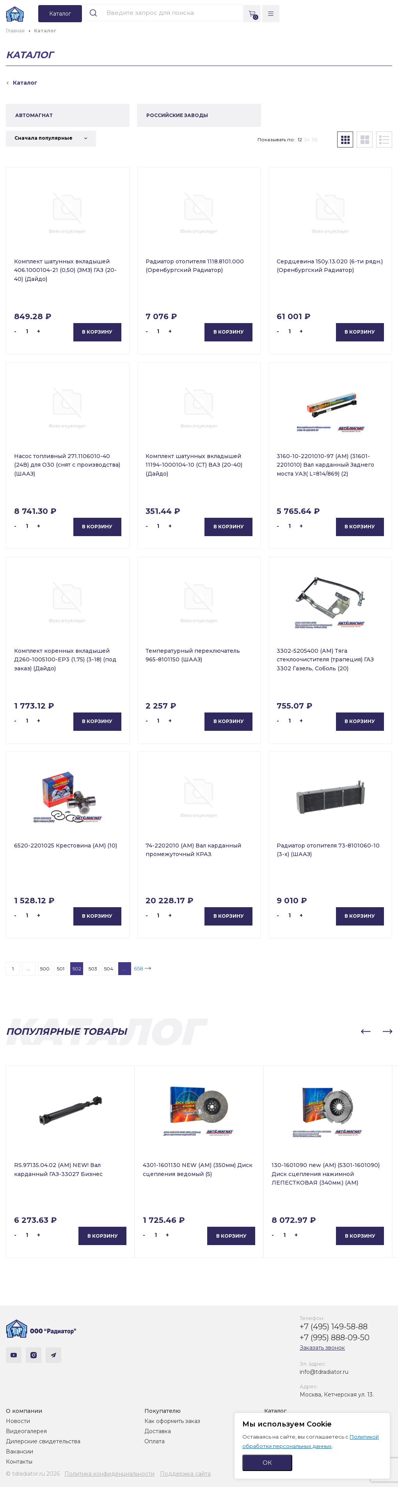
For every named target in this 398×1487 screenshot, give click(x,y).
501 (60, 969)
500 (45, 969)
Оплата (154, 1441)
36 (314, 139)
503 (93, 969)
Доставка (157, 1431)
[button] (365, 1031)
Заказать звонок (322, 1347)
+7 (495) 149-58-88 (334, 1326)
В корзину (97, 332)
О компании (24, 1410)
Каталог (275, 1410)
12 (300, 139)
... (28, 969)
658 (138, 968)
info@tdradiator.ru (324, 1371)
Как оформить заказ (172, 1421)
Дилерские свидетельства (43, 1441)
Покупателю (162, 1410)
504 (108, 969)
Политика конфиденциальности (109, 1473)
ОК (267, 1462)
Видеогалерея (26, 1431)
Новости (18, 1421)
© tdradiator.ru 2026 (33, 1473)
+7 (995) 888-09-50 (335, 1337)
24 (307, 139)
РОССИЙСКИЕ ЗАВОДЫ (177, 115)
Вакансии (19, 1451)
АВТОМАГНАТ (34, 115)
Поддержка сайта (185, 1473)
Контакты (19, 1461)
